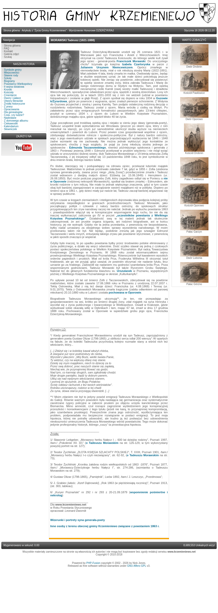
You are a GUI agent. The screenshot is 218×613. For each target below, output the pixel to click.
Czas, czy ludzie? (14, 115)
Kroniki (8, 89)
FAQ (6, 48)
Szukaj (8, 57)
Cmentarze (10, 95)
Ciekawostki (11, 123)
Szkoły (8, 78)
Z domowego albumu (16, 120)
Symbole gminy (13, 69)
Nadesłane (10, 117)
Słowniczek (10, 129)
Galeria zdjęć (11, 54)
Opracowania (11, 109)
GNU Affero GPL (136, 565)
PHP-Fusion (93, 563)
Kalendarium (11, 126)
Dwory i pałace (12, 98)
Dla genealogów (13, 112)
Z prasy (8, 106)
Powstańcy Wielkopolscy (18, 84)
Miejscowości (11, 72)
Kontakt (8, 51)
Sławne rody (11, 75)
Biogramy (9, 81)
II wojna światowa (14, 86)
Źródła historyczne (14, 103)
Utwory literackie (13, 100)
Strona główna (12, 45)
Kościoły (9, 92)
